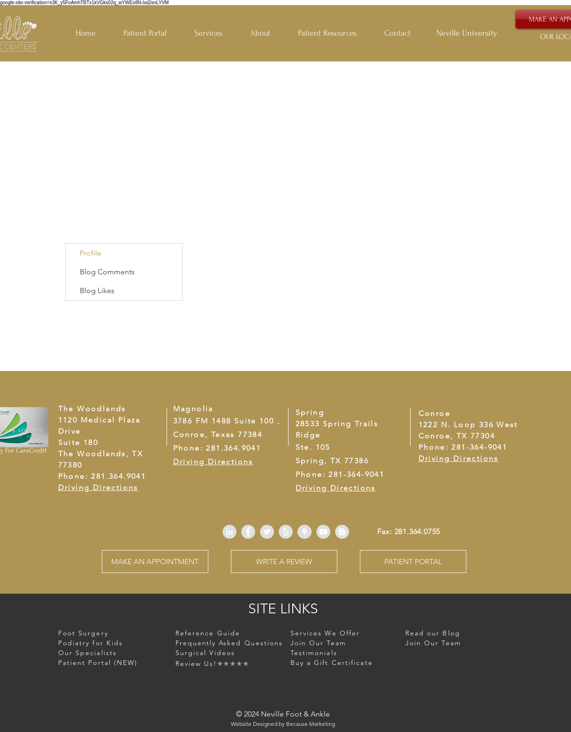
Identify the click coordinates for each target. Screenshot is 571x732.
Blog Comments (107, 271)
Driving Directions (459, 458)
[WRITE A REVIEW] (284, 561)
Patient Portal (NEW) (98, 662)
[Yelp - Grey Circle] (286, 532)
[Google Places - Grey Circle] (304, 532)
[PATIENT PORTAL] (413, 561)
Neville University (466, 33)
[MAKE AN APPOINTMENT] (155, 561)
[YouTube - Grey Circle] (323, 532)
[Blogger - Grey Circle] (342, 532)
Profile (90, 253)
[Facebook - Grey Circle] (248, 532)
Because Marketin (309, 723)
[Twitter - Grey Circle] (267, 532)
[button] (334, 33)
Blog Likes (97, 290)
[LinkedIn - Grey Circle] (229, 532)
